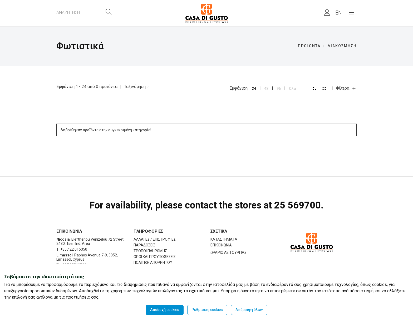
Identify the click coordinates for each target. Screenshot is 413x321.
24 (254, 88)
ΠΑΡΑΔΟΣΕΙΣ (144, 245)
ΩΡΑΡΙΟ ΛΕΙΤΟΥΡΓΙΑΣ (228, 252)
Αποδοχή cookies (164, 310)
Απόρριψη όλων (249, 310)
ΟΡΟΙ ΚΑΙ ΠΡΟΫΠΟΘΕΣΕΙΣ (155, 257)
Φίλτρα (346, 88)
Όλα (292, 88)
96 (279, 88)
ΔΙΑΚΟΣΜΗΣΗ (342, 46)
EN (338, 12)
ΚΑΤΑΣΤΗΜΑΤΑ (223, 239)
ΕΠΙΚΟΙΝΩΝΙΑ (221, 245)
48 (266, 88)
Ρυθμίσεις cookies (207, 310)
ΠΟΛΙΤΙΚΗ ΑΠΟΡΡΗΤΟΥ (153, 262)
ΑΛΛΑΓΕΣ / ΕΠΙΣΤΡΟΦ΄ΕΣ (155, 239)
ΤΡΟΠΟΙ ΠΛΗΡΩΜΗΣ (150, 251)
